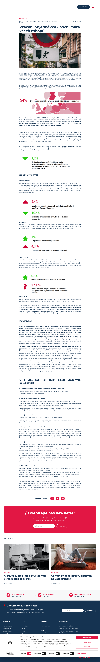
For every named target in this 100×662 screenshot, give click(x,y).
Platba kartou (7, 628)
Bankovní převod (8, 631)
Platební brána (31, 7)
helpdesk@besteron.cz (13, 1)
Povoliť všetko (87, 642)
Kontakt (82, 1)
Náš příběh (25, 626)
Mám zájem (83, 7)
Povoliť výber (87, 647)
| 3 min (11, 583)
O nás (71, 7)
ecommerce (33, 21)
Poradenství (25, 631)
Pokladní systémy (55, 7)
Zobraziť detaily (81, 659)
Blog (76, 1)
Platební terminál (43, 7)
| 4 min (79, 21)
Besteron (21, 21)
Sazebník (43, 633)
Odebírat (62, 526)
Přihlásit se (92, 1)
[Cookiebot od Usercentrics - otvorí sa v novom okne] (10, 659)
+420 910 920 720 (30, 1)
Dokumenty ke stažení (66, 626)
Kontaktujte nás (45, 626)
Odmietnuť (87, 652)
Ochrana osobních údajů (66, 634)
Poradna (70, 1)
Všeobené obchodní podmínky (68, 628)
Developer (6, 633)
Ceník (65, 7)
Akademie (25, 633)
